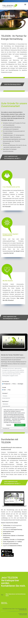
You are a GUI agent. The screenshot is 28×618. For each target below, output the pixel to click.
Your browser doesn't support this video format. (14, 342)
